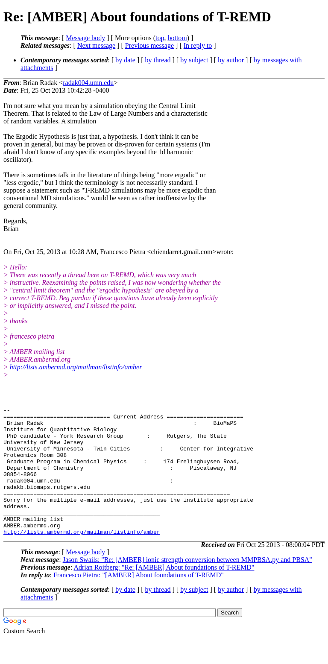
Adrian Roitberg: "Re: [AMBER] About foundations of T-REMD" (163, 593)
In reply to (198, 45)
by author (231, 60)
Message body (85, 37)
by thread (158, 60)
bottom (177, 37)
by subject (194, 60)
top (159, 37)
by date (125, 60)
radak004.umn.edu (88, 82)
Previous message (149, 45)
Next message (96, 45)
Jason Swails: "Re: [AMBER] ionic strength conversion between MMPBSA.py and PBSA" (187, 585)
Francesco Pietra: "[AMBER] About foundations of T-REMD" (138, 600)
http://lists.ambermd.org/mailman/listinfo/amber (76, 367)
